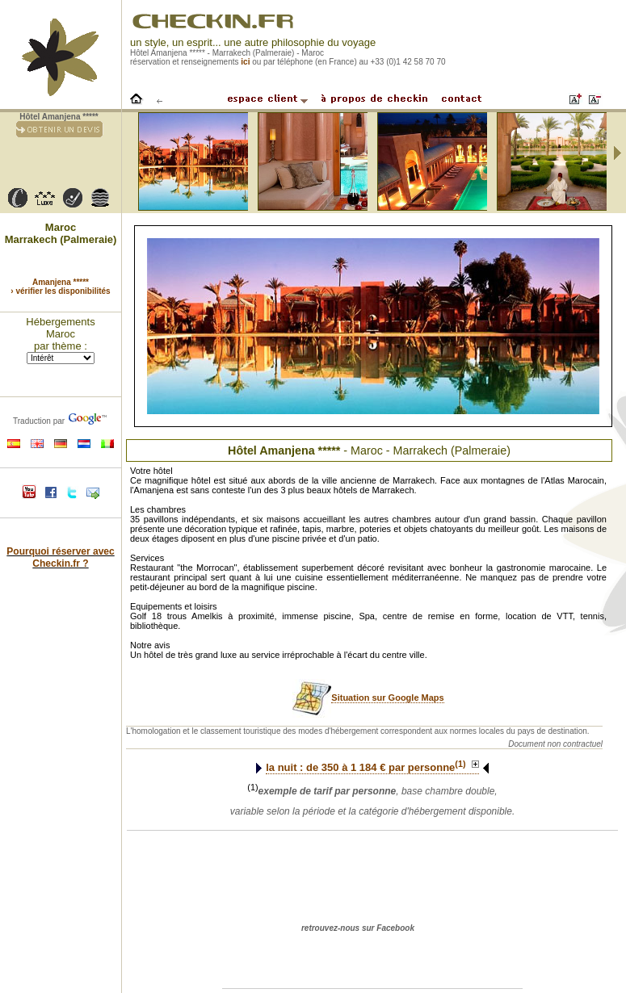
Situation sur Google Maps (387, 697)
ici (245, 61)
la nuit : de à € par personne (372, 767)
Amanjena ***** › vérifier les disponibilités (60, 286)
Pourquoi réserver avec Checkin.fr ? (60, 557)
